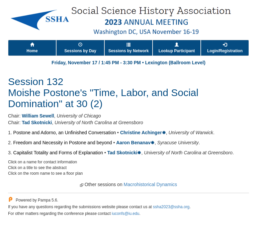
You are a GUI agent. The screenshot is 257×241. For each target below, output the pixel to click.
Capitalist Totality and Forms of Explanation (58, 152)
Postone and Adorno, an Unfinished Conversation (64, 132)
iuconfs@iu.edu (125, 213)
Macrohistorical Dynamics (150, 184)
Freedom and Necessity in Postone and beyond (62, 142)
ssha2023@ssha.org (171, 207)
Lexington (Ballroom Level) (175, 62)
